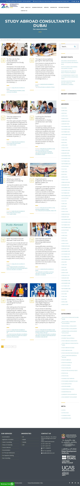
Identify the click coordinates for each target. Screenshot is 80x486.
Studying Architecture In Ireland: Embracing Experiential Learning (68, 83)
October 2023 (66, 131)
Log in (63, 410)
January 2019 (65, 278)
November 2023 (66, 129)
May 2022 (64, 174)
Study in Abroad (43, 332)
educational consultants (41, 153)
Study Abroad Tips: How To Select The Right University (68, 71)
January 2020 (65, 248)
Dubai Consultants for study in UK (15, 335)
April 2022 (64, 177)
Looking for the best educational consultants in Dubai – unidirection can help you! (44, 120)
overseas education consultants (14, 269)
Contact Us (24, 10)
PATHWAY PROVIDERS (64, 7)
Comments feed (66, 415)
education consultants (43, 272)
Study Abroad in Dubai (15, 143)
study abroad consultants (15, 90)
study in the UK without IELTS (69, 370)
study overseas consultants (16, 91)
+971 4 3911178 (46, 443)
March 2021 (65, 211)
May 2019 (64, 267)
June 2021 (64, 203)
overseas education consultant (44, 272)
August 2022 (65, 166)
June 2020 (64, 235)
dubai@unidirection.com (48, 453)
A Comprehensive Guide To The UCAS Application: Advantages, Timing (69, 77)
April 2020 (65, 240)
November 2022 (66, 158)
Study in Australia (67, 362)
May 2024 (64, 113)
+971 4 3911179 (46, 446)
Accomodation (6, 437)
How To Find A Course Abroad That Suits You (15, 239)
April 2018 (64, 301)
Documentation (6, 450)
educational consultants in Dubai (44, 153)
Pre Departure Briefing (8, 455)
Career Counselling (7, 442)
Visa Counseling (6, 458)
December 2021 (66, 187)
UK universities (15, 337)
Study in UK (12, 331)
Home (22, 7)
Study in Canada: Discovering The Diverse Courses (69, 67)
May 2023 (64, 142)
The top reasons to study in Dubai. (14, 117)
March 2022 (65, 179)
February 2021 (66, 214)
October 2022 (66, 161)
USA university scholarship (69, 397)
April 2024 (65, 115)
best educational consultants (45, 151)
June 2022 (64, 171)
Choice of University (7, 445)
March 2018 (65, 304)
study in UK (53, 210)
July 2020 (64, 232)
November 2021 (66, 190)
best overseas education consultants (18, 334)
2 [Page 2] (5, 346)
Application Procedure (7, 439)
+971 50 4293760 (46, 451)
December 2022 (66, 155)
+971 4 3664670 (46, 448)
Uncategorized (66, 386)
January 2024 (65, 123)
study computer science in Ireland (69, 356)
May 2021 (64, 206)
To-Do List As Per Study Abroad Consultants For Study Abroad (15, 61)
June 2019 (64, 264)
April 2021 (64, 208)
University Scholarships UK (69, 394)
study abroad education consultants (43, 274)
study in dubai (12, 144)
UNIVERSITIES (53, 7)
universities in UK (66, 391)
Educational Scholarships (69, 328)
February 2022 (66, 182)
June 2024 (64, 110)
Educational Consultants (46, 148)
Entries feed (65, 412)
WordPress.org (66, 418)
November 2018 (66, 283)
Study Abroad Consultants (69, 340)
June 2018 (64, 296)
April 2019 (64, 270)
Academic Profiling (37, 7)
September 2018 (66, 288)
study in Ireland (66, 367)
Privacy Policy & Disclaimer (34, 483)
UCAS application (66, 383)
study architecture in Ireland (70, 353)
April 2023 (64, 145)
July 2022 (64, 169)
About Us (27, 7)
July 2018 (64, 293)
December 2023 (66, 126)
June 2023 (64, 139)
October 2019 (65, 256)
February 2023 (66, 150)
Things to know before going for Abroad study (44, 60)
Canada (24, 442)
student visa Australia (68, 338)
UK (23, 437)
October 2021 (65, 193)
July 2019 (64, 262)
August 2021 (65, 198)
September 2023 (66, 134)
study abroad (44, 337)
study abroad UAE (67, 350)
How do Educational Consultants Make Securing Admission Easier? (43, 241)
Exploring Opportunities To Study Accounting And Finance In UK (69, 62)
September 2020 (66, 227)
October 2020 (66, 224)
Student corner (66, 335)
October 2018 (65, 285)
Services (46, 7)
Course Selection (6, 447)
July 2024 (64, 108)
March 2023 (65, 147)
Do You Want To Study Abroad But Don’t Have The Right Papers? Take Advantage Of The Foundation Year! (44, 303)
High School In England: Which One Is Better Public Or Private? (44, 181)
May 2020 (64, 238)
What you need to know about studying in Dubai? (15, 180)
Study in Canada (66, 365)
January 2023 (65, 153)
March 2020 (65, 243)
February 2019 (66, 275)
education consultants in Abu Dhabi (70, 318)
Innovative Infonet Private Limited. (14, 483)
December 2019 (66, 251)
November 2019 (66, 254)
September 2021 (66, 195)
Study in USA (65, 375)
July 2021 (64, 200)
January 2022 (65, 185)
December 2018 (66, 280)
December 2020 (66, 219)
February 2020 (66, 246)
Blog (42, 483)
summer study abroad (68, 378)
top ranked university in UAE (70, 381)
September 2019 (66, 259)
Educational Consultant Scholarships (69, 322)
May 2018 (64, 299)
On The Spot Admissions (8, 453)
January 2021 (65, 216)
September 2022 (66, 163)
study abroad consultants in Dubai (45, 149)
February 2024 (66, 121)
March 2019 (65, 272)
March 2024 (65, 118)
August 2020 (65, 230)
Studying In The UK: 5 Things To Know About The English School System (15, 302)
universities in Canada (68, 389)
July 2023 (64, 137)
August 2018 (65, 291)
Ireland (24, 439)
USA (23, 445)
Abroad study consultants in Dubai (46, 87)
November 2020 (66, 222)
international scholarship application (18, 268)
